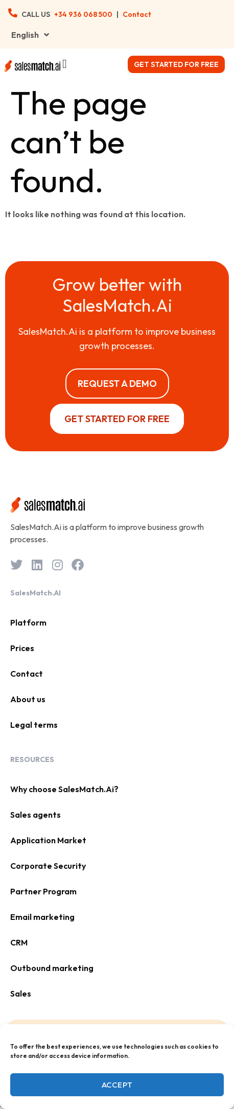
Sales (20, 993)
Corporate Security (48, 866)
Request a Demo (117, 383)
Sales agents (35, 815)
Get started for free (176, 64)
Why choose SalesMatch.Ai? (64, 789)
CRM (19, 942)
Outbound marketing (51, 968)
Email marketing (42, 917)
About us (27, 699)
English (30, 35)
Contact (137, 14)
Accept (117, 1085)
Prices (22, 648)
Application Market (48, 840)
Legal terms (34, 725)
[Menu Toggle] (64, 64)
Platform (28, 622)
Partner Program (43, 891)
